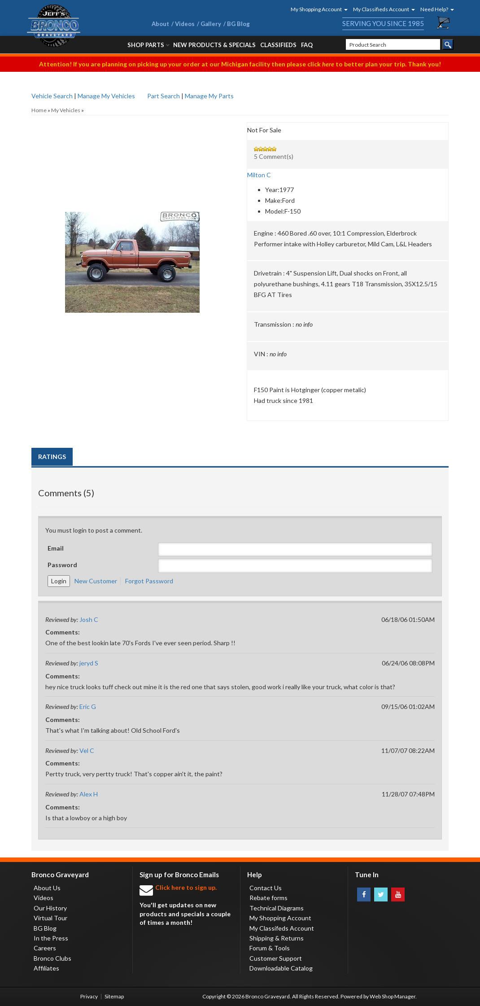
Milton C (259, 175)
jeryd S (88, 663)
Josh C (88, 619)
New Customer (95, 581)
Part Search (163, 96)
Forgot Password (149, 581)
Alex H (88, 794)
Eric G (87, 706)
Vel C (86, 750)
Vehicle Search (52, 96)
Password (62, 565)
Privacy (89, 996)
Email (56, 548)
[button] (316, 9)
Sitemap (114, 996)
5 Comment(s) (273, 156)
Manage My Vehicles (106, 96)
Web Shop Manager (392, 996)
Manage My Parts (209, 96)
